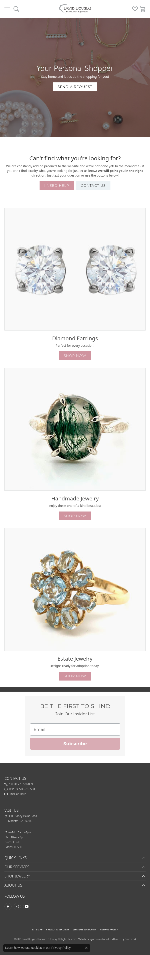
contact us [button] (93, 185)
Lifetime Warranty (84, 929)
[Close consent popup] (86, 948)
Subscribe (75, 743)
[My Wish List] (135, 8)
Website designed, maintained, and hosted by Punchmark (107, 939)
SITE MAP (37, 929)
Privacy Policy (60, 947)
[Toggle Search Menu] (16, 8)
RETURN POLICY (109, 929)
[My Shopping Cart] (143, 8)
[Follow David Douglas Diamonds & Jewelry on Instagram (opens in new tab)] (17, 906)
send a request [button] (75, 87)
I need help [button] (56, 185)
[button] (75, 269)
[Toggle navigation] (7, 9)
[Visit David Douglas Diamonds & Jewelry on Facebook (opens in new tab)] (8, 906)
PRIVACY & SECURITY (58, 929)
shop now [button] (75, 356)
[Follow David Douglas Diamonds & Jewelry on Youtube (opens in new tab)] (26, 906)
